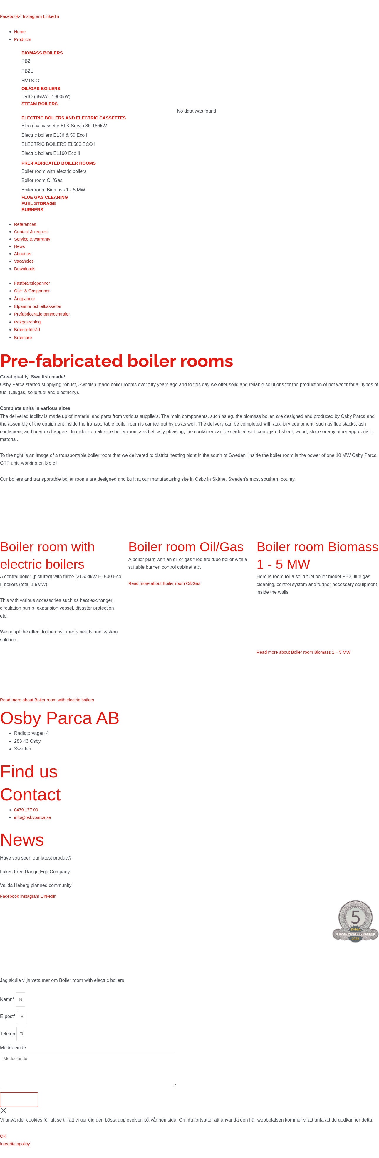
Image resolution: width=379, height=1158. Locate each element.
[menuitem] (8, 6)
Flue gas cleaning (44, 197)
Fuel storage (38, 203)
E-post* (8, 1021)
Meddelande (13, 1054)
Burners (32, 210)
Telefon (8, 1039)
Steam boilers (39, 104)
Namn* (8, 1003)
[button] (196, 40)
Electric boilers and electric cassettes (73, 118)
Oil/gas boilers (41, 89)
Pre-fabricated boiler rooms (58, 163)
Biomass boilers (42, 53)
